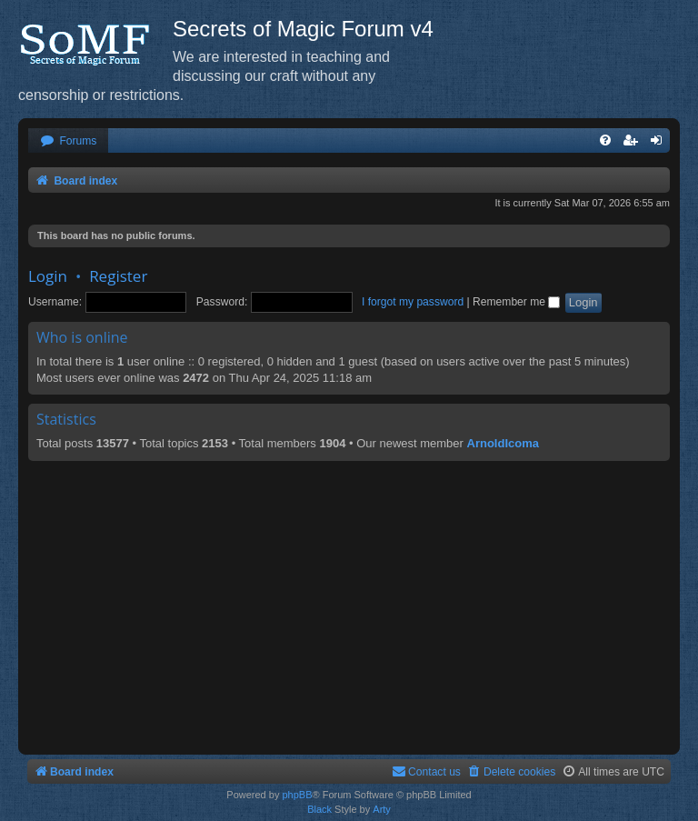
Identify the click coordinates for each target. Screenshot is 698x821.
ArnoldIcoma (503, 443)
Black (319, 809)
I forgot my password (413, 301)
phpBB (297, 794)
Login (47, 275)
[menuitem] (68, 141)
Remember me (516, 301)
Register (118, 275)
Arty (382, 809)
